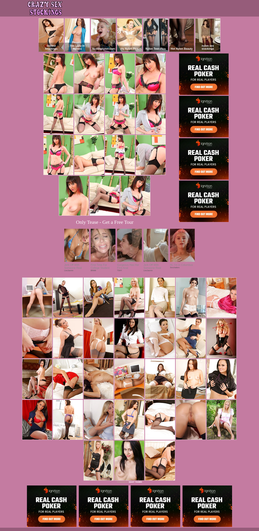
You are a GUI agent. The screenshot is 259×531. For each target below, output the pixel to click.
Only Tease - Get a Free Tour (104, 222)
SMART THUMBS (135, 482)
